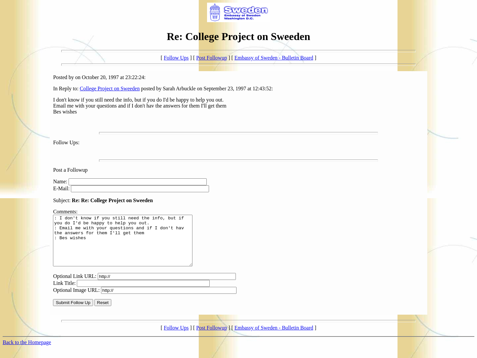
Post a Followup (70, 170)
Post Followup (211, 58)
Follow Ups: (66, 142)
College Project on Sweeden (110, 88)
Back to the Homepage (27, 352)
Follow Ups (176, 58)
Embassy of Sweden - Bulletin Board (274, 58)
